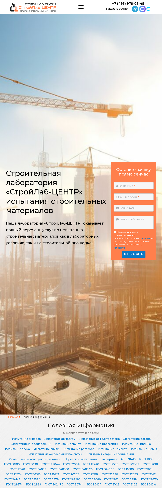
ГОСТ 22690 (109, 474)
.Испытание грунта (68, 444)
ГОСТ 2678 (51, 479)
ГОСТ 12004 (71, 464)
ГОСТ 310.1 (94, 484)
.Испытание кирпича (136, 444)
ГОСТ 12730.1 (130, 464)
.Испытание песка (17, 449)
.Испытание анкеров (26, 438)
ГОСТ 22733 (129, 474)
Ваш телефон (127, 197)
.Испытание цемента (112, 449)
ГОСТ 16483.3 (105, 469)
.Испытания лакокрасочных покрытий (55, 454)
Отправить (133, 254)
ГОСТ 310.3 (130, 484)
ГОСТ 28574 (14, 484)
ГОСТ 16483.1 (37, 469)
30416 (131, 459)
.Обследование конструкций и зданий (34, 459)
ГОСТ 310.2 (111, 484)
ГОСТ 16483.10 (59, 469)
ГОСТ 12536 (110, 464)
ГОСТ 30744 (75, 484)
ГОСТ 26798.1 (71, 479)
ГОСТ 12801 (150, 464)
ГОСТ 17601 (145, 469)
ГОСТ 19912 (51, 474)
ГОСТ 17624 (14, 474)
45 (122, 459)
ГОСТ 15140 (17, 469)
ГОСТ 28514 (130, 479)
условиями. (120, 247)
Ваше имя (126, 186)
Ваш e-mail (125, 208)
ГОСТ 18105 (32, 474)
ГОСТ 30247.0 (53, 484)
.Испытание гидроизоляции (31, 444)
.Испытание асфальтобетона (99, 438)
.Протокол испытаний (81, 459)
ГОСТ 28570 (149, 479)
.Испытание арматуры (60, 438)
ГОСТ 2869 (33, 484)
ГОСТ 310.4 (148, 484)
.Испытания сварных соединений (110, 454)
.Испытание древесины (101, 444)
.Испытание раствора (79, 449)
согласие (144, 238)
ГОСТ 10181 (30, 464)
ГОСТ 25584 (32, 479)
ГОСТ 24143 (12, 479)
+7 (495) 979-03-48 (128, 4)
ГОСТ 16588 (126, 469)
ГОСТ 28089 (92, 479)
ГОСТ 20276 (70, 474)
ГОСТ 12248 (91, 464)
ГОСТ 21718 (90, 474)
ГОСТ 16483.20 (82, 469)
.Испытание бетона (137, 438)
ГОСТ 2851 (111, 479)
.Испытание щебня (144, 449)
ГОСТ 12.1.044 (50, 464)
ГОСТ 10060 (147, 459)
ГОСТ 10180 (12, 464)
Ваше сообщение (130, 219)
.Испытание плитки (46, 449)
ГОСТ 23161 (148, 474)
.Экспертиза (108, 459)
